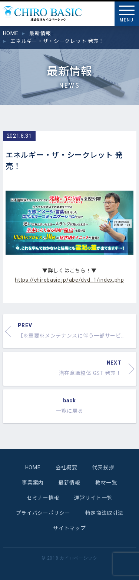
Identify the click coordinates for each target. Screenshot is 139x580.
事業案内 (33, 483)
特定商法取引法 (104, 513)
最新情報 (69, 483)
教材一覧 (106, 483)
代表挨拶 (103, 467)
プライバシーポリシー (43, 513)
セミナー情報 (43, 498)
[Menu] (127, 13)
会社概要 (66, 467)
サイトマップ (69, 528)
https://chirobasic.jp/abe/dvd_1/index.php (69, 280)
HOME (33, 467)
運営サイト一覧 (93, 498)
